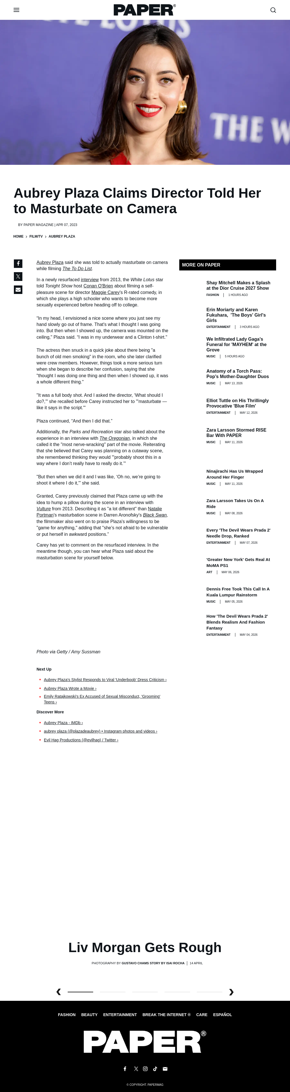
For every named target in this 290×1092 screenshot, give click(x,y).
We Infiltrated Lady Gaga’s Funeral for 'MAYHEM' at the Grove (236, 344)
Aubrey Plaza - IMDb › (63, 722)
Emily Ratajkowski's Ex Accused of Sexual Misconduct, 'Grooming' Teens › (102, 699)
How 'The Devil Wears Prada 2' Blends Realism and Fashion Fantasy (237, 622)
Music (211, 356)
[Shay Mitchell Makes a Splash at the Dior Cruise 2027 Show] (190, 288)
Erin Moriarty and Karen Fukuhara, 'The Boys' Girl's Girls (236, 315)
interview (90, 279)
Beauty (89, 1014)
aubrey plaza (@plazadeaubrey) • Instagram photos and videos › (100, 731)
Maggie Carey (105, 292)
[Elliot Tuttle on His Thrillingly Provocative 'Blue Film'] (190, 406)
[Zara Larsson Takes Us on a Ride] (190, 506)
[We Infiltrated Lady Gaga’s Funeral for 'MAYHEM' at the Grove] (190, 347)
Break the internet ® (166, 1014)
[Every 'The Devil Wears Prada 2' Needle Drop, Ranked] (190, 536)
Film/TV (36, 236)
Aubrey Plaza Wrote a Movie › (70, 688)
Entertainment (218, 327)
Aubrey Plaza (50, 262)
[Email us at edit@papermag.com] (165, 1068)
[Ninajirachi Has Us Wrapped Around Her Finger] (190, 477)
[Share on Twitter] (18, 276)
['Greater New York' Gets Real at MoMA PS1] (190, 565)
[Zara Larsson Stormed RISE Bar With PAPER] (190, 436)
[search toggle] (273, 10)
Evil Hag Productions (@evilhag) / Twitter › (81, 740)
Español (222, 1014)
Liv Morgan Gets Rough (144, 947)
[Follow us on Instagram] (145, 1068)
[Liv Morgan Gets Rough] (145, 846)
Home (18, 236)
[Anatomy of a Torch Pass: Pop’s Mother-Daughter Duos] (190, 377)
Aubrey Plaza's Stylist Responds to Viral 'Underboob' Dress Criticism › (105, 679)
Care (202, 1014)
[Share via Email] (18, 289)
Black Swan (155, 515)
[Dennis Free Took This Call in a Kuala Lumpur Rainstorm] (190, 595)
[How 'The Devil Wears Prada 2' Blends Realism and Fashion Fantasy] (190, 624)
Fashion (212, 295)
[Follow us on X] (135, 1068)
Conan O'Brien (98, 285)
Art (209, 572)
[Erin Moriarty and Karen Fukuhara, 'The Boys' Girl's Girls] (190, 318)
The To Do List (77, 268)
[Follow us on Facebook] (124, 1068)
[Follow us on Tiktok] (155, 1068)
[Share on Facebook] (18, 263)
